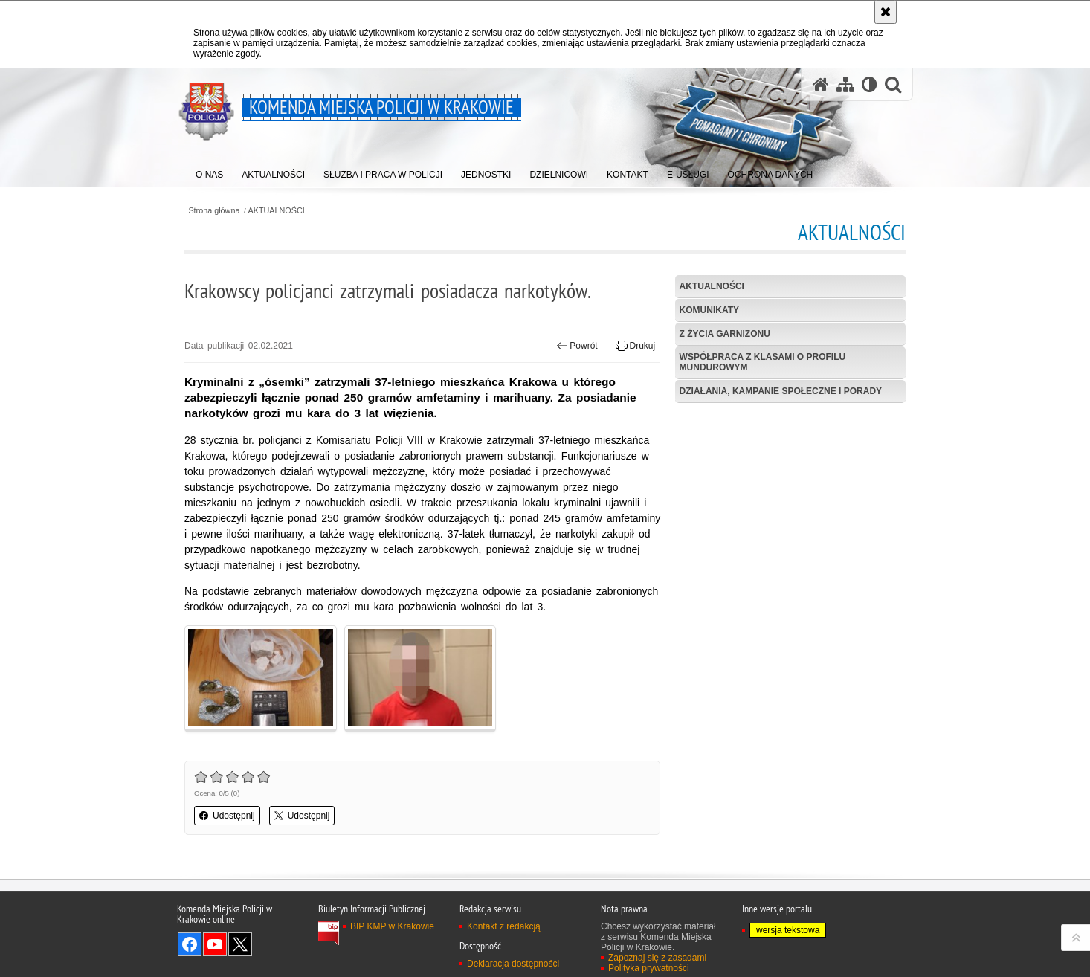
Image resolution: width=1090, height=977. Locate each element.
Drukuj (635, 346)
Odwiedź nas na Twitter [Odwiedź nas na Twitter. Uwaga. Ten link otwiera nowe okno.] (240, 944)
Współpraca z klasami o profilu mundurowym (763, 362)
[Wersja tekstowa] (869, 84)
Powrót (577, 346)
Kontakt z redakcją (504, 926)
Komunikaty (709, 310)
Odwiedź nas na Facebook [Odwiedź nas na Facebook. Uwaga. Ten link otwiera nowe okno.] (189, 944)
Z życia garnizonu (725, 334)
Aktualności (712, 286)
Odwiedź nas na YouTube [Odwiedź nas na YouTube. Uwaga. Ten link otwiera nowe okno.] (215, 944)
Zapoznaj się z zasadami (657, 957)
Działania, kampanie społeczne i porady (781, 391)
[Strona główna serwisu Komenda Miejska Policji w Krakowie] (821, 84)
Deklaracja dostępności (513, 963)
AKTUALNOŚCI (276, 211)
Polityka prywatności (648, 968)
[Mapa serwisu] (845, 84)
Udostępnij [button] (227, 815)
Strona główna (213, 211)
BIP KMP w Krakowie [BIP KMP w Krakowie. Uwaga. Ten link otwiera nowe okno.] (392, 926)
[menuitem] (209, 171)
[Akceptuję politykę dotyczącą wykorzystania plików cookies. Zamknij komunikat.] (885, 12)
